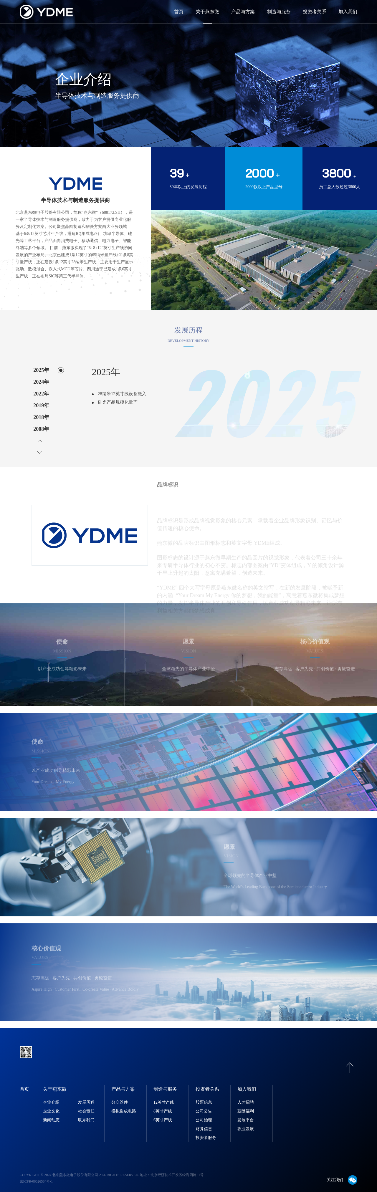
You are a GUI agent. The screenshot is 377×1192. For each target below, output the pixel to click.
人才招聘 (245, 1098)
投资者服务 (206, 1133)
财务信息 (204, 1124)
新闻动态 (51, 1115)
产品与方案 (243, 11)
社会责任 (86, 1107)
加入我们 (347, 11)
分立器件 (119, 1098)
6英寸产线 (162, 1115)
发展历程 (86, 1098)
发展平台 (245, 1115)
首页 (178, 11)
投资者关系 (314, 11)
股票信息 (204, 1098)
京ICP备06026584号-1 (36, 1177)
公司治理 (204, 1115)
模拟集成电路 (123, 1107)
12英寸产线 (163, 1098)
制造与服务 (279, 11)
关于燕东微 (207, 11)
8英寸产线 (162, 1107)
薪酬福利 (245, 1107)
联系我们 (86, 1115)
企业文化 (51, 1107)
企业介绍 (51, 1098)
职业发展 (245, 1124)
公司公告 (204, 1107)
